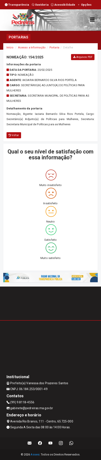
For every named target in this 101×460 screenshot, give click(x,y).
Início (10, 47)
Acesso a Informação (32, 47)
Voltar (14, 135)
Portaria (54, 47)
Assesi (35, 454)
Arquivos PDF (82, 57)
